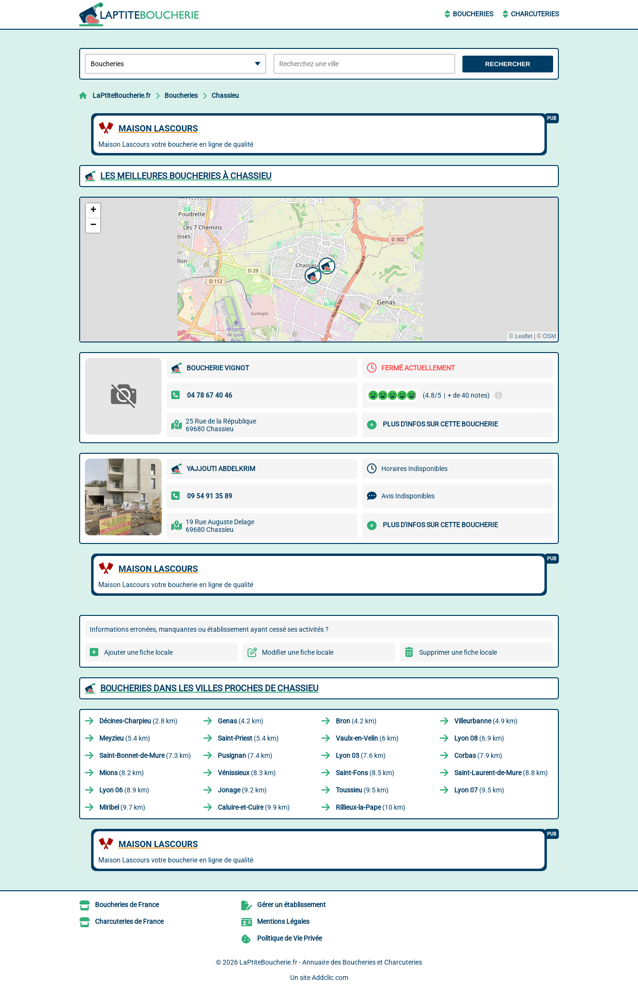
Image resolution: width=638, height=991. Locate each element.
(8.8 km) (501, 773)
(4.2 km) (240, 721)
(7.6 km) (361, 755)
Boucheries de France (127, 904)
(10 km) (370, 807)
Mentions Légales (283, 921)
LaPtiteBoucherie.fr (122, 95)
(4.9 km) (486, 721)
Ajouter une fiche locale (138, 652)
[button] (312, 274)
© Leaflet (520, 336)
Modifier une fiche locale (297, 652)
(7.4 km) (245, 755)
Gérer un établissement (291, 904)
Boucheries (473, 14)
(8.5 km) (365, 773)
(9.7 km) (122, 807)
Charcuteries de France (129, 921)
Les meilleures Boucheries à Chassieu (186, 176)
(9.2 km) (242, 790)
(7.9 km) (478, 755)
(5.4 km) (124, 738)
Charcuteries (535, 14)
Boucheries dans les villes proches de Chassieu (209, 688)
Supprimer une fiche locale (458, 652)
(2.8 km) (138, 721)
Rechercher (507, 64)
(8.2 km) (121, 773)
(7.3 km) (145, 755)
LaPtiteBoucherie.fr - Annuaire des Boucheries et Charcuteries (330, 962)
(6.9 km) (479, 738)
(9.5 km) (362, 790)
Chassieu (225, 95)
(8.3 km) (247, 773)
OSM (549, 336)
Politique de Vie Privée (289, 938)
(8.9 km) (124, 790)
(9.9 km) (254, 807)
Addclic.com (330, 977)
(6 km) (367, 738)
